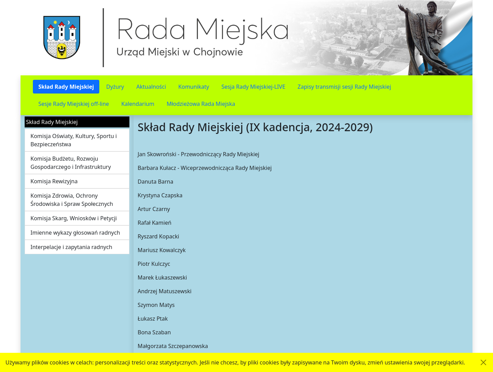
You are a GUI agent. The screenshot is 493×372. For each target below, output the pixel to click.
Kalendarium (137, 104)
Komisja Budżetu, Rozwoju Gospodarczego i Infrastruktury (70, 163)
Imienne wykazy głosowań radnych (75, 232)
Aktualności (151, 86)
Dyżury (115, 86)
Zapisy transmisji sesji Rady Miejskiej (344, 86)
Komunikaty (193, 86)
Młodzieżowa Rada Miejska (201, 104)
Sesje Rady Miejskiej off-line (73, 104)
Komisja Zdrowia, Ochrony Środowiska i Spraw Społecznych (71, 200)
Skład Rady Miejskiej (66, 86)
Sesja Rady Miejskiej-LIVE (254, 86)
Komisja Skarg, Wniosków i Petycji (73, 218)
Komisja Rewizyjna (54, 181)
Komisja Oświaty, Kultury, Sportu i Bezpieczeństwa (73, 140)
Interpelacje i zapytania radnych (71, 247)
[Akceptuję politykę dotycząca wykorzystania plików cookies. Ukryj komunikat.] (483, 362)
